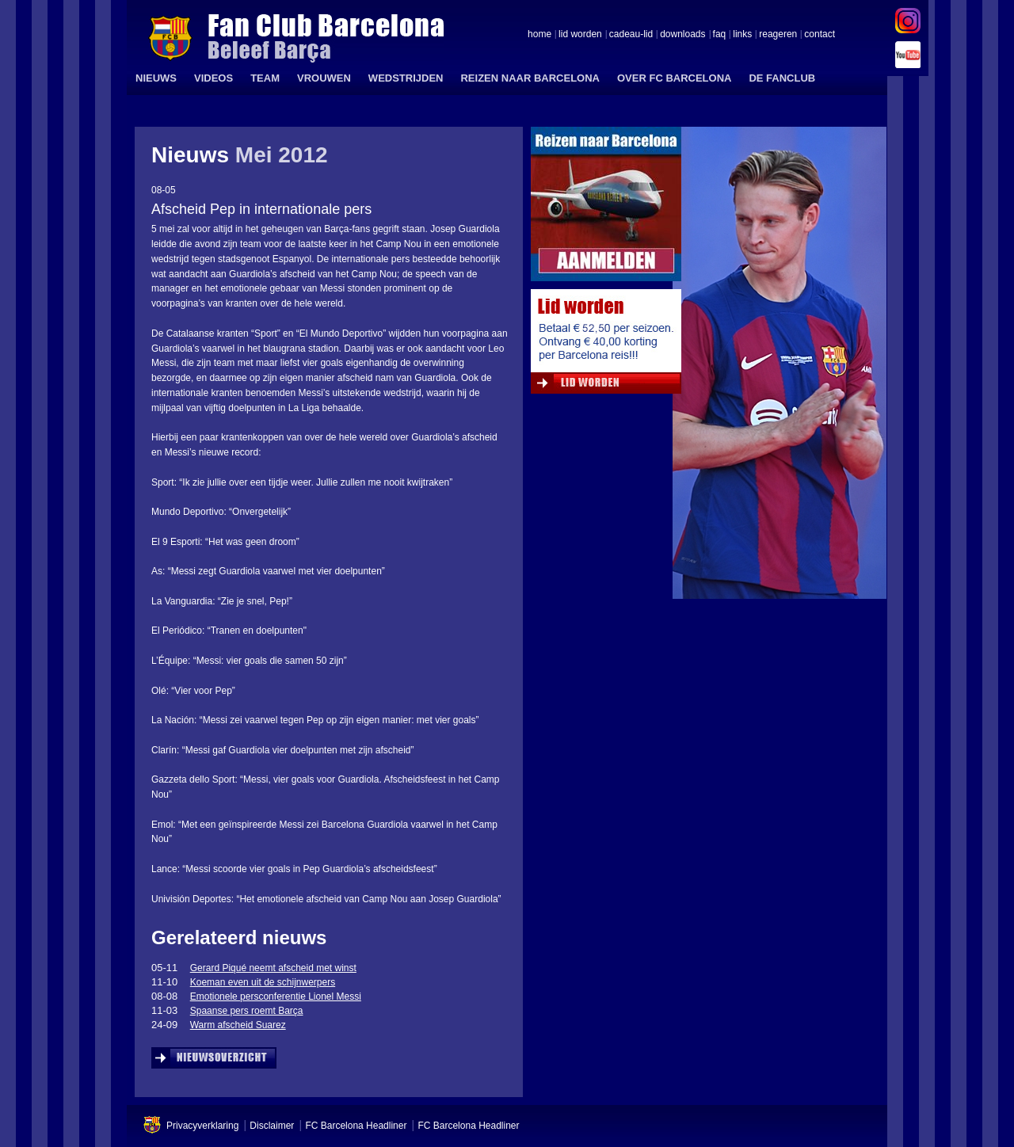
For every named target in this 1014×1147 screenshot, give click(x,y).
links (742, 35)
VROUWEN (324, 78)
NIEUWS (156, 78)
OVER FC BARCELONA (674, 78)
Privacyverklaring (202, 1125)
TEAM (265, 78)
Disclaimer (272, 1125)
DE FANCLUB (782, 78)
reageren (778, 35)
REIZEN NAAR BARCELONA (530, 78)
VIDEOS (213, 78)
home (539, 35)
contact (819, 35)
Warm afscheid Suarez (238, 1025)
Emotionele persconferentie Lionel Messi (275, 996)
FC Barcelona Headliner (355, 1125)
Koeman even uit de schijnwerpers (262, 982)
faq (719, 35)
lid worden (580, 35)
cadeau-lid (631, 35)
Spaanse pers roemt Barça (246, 1010)
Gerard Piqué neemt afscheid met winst (273, 968)
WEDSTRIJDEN (406, 78)
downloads (682, 35)
